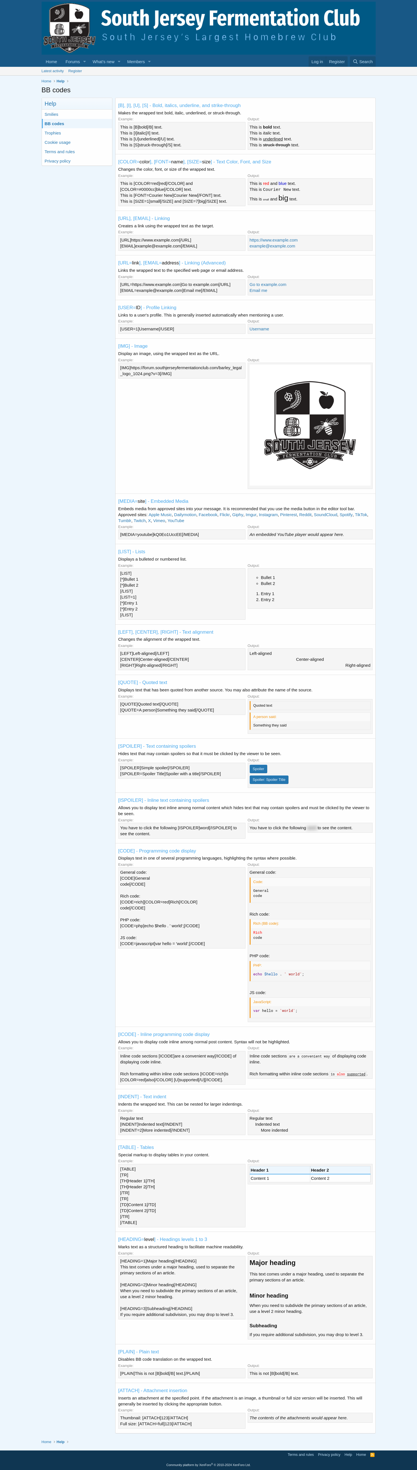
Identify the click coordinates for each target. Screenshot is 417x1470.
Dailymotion (185, 514)
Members (136, 61)
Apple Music (160, 514)
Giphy (237, 514)
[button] (84, 61)
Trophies (53, 133)
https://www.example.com (274, 240)
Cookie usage (58, 142)
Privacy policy (58, 161)
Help (348, 1454)
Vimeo (159, 520)
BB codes (54, 123)
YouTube (176, 520)
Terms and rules (60, 151)
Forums (73, 61)
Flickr (225, 514)
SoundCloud (325, 514)
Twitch (140, 520)
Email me (259, 290)
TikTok (361, 514)
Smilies (51, 114)
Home (51, 61)
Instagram (268, 514)
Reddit (305, 514)
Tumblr (124, 520)
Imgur (251, 514)
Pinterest (288, 514)
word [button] (312, 827)
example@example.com (272, 245)
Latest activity (53, 71)
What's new (103, 61)
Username (259, 328)
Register (75, 71)
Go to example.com (268, 284)
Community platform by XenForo (208, 1465)
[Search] (363, 61)
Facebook (208, 514)
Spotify (346, 514)
